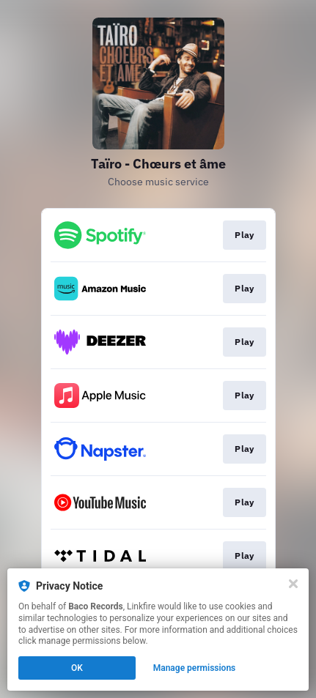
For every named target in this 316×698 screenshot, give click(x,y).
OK (77, 668)
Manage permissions (194, 668)
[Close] (293, 583)
